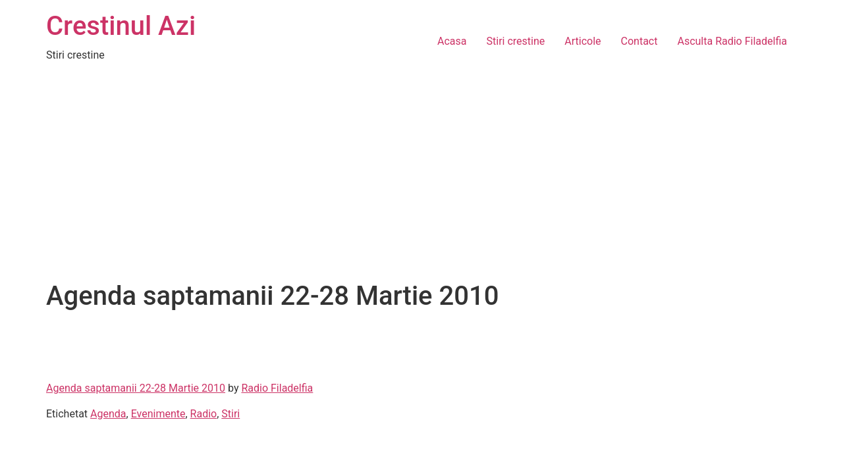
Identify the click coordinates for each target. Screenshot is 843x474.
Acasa (451, 41)
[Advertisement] (421, 182)
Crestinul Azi (121, 26)
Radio (203, 414)
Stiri (230, 414)
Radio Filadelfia (277, 388)
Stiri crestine (516, 41)
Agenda (108, 414)
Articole (582, 41)
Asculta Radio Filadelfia (732, 41)
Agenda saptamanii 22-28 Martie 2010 (135, 388)
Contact (639, 41)
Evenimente (158, 414)
